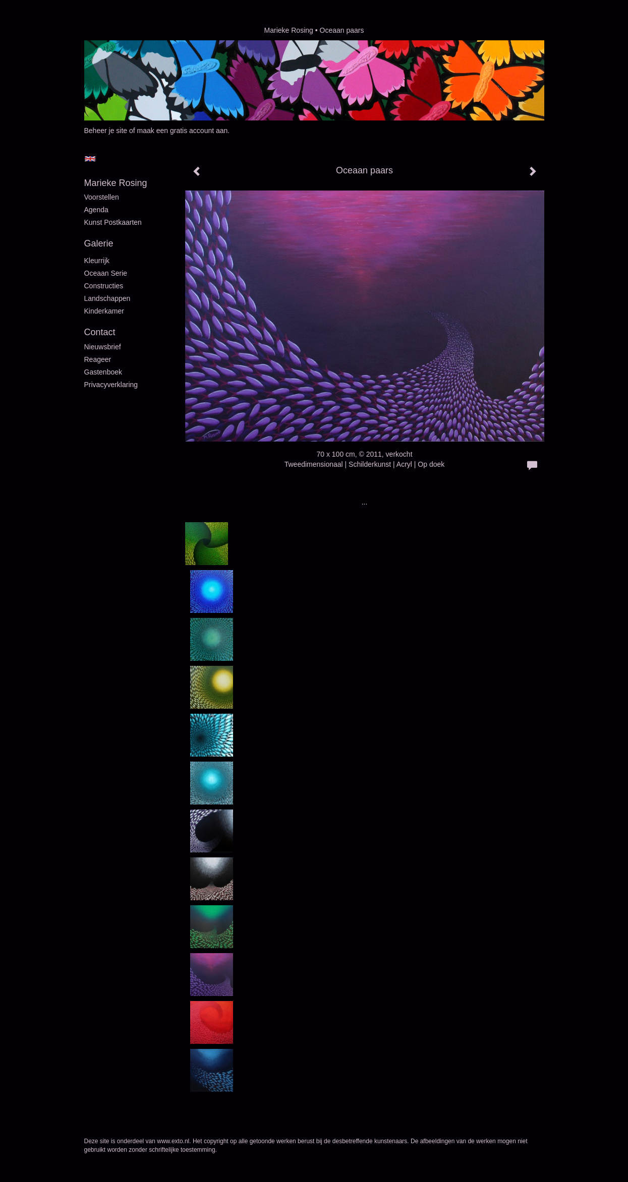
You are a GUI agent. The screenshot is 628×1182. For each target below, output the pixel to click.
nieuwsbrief (102, 347)
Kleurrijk (97, 261)
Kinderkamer (104, 311)
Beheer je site (106, 131)
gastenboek (103, 372)
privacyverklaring (111, 385)
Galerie (98, 243)
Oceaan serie (106, 273)
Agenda (96, 210)
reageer (97, 359)
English (90, 159)
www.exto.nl (173, 1141)
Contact (100, 332)
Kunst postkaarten (113, 222)
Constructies (104, 286)
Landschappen (107, 298)
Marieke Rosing (288, 30)
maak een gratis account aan (182, 131)
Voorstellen (101, 197)
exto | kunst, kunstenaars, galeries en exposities (112, 30)
